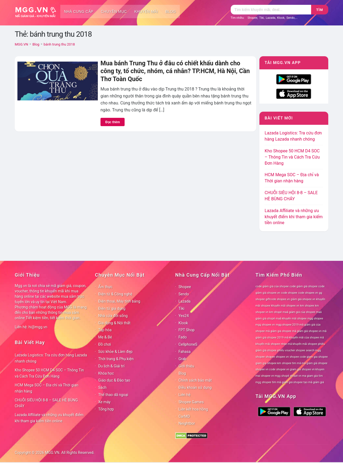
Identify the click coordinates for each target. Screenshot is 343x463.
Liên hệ (184, 395)
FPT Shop (186, 330)
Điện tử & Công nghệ (115, 294)
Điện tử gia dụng (112, 308)
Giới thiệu (186, 366)
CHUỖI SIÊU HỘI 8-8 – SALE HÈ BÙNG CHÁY (46, 403)
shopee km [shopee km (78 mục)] (274, 363)
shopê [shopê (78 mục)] (285, 376)
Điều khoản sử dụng (195, 387)
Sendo (290, 18)
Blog (170, 11)
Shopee (253, 18)
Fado (182, 337)
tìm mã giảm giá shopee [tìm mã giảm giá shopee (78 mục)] (287, 382)
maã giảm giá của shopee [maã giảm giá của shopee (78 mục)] (299, 312)
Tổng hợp (106, 409)
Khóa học (106, 373)
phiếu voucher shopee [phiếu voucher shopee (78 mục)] (291, 350)
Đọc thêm (112, 122)
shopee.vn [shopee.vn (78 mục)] (282, 357)
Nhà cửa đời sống (113, 316)
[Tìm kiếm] (271, 9)
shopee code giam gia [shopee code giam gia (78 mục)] (304, 357)
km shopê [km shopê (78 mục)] (275, 312)
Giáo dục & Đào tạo (114, 380)
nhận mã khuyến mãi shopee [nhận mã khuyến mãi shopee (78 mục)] (299, 344)
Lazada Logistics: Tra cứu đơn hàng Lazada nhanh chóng (51, 358)
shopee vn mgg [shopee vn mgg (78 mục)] (270, 376)
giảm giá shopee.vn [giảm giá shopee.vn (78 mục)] (303, 299)
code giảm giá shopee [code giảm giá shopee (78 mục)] (304, 286)
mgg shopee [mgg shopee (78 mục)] (315, 318)
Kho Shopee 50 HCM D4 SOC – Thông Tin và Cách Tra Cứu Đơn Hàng (292, 157)
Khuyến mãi (146, 11)
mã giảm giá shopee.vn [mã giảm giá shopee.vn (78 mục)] (307, 331)
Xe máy (104, 402)
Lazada (270, 18)
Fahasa (184, 351)
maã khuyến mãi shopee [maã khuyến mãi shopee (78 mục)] (291, 318)
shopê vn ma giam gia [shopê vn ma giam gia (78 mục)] (304, 376)
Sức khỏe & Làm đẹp (115, 351)
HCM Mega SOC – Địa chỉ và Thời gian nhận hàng (47, 388)
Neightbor (186, 423)
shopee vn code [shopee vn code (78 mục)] (265, 369)
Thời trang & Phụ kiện (116, 359)
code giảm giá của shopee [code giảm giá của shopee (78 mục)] (272, 286)
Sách (102, 387)
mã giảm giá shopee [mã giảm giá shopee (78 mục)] (278, 331)
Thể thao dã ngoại (113, 395)
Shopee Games (191, 402)
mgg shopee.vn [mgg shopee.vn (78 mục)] (265, 324)
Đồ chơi (104, 344)
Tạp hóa (105, 330)
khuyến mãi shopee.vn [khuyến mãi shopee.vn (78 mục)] (285, 305)
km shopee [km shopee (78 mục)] (307, 305)
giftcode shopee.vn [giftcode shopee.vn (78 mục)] (278, 299)
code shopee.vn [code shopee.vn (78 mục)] (308, 293)
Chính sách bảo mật (195, 380)
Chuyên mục (114, 11)
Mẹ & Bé (105, 337)
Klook (281, 18)
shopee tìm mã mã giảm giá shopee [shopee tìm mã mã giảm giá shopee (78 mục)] (304, 363)
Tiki (261, 18)
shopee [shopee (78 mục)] (270, 357)
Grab (182, 359)
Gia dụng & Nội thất (114, 323)
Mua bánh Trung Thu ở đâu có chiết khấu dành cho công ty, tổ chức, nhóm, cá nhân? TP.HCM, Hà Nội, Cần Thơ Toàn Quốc (175, 71)
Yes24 (183, 316)
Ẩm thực (105, 287)
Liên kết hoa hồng (193, 409)
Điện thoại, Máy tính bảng (119, 301)
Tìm (319, 10)
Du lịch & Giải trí (111, 366)
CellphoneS (187, 344)
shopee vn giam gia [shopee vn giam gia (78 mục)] (288, 369)
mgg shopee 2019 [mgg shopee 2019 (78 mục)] (287, 324)
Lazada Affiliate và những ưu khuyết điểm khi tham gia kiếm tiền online (294, 216)
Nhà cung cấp (78, 11)
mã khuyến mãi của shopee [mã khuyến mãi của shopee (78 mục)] (301, 337)
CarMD (184, 416)
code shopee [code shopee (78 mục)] (289, 293)
